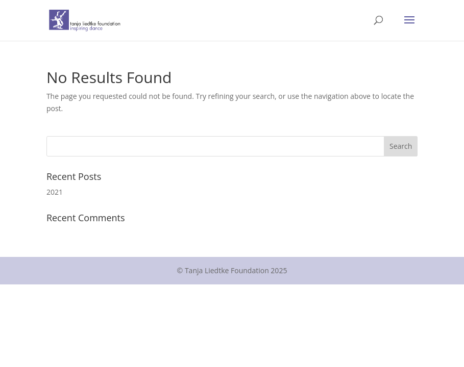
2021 (54, 192)
